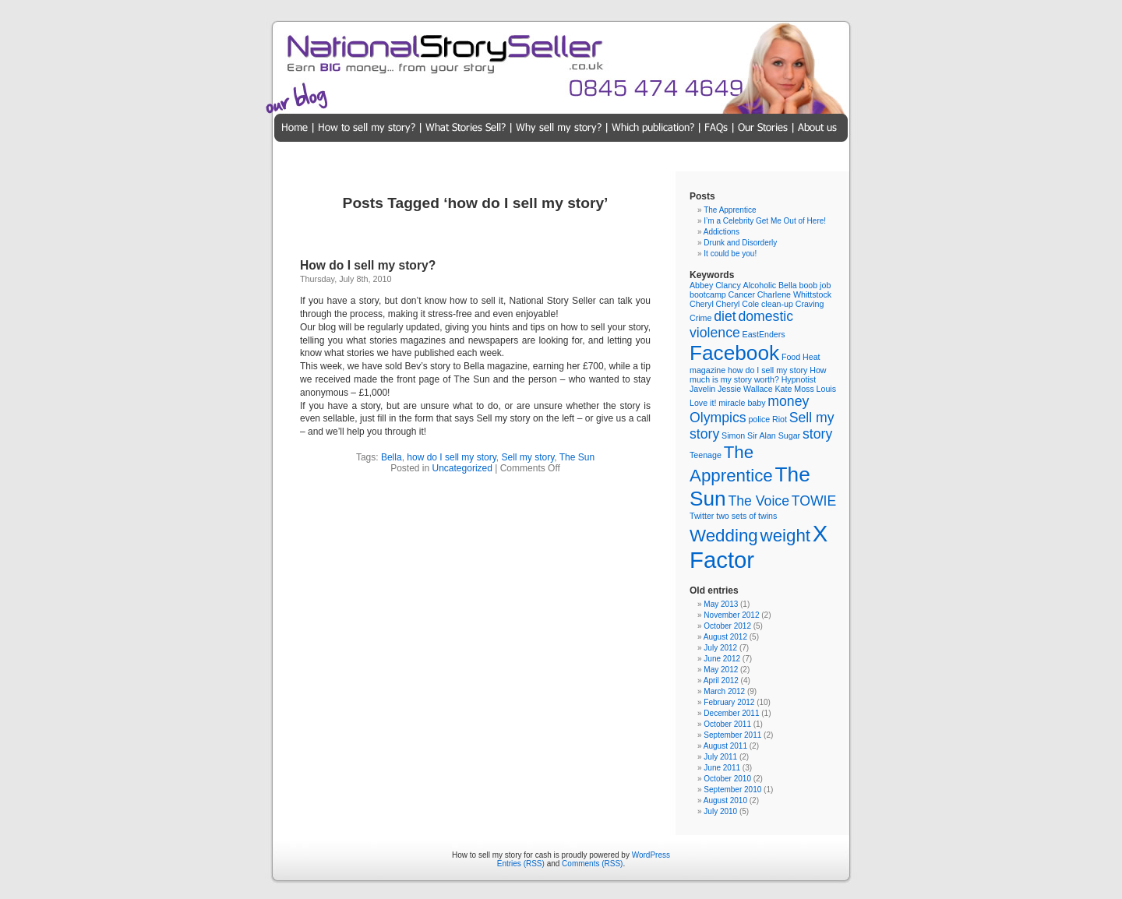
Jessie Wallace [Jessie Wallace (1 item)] (745, 388)
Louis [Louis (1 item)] (826, 388)
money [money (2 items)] (788, 401)
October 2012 (727, 626)
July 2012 (720, 647)
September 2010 (732, 789)
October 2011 (727, 724)
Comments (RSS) (592, 863)
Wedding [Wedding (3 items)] (724, 535)
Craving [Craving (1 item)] (810, 303)
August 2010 (725, 800)
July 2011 (720, 757)
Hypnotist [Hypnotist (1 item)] (799, 379)
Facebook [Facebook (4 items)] (734, 353)
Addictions (721, 231)
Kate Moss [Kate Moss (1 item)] (793, 388)
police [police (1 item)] (759, 419)
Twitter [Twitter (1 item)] (702, 515)
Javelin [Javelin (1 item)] (702, 388)
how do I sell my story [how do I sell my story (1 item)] (767, 370)
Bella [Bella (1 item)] (787, 285)
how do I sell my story (451, 457)
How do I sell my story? (368, 265)
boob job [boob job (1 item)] (815, 285)
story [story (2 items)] (817, 434)
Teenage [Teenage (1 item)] (706, 455)
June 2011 (722, 767)
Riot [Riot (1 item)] (779, 419)
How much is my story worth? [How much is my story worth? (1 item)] (758, 374)
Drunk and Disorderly (740, 242)
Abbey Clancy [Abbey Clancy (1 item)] (715, 285)
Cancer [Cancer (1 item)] (742, 294)
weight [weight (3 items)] (785, 535)
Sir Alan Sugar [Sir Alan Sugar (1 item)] (773, 435)
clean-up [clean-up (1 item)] (777, 303)
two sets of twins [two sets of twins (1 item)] (746, 515)
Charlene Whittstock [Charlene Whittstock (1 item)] (794, 294)
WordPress (651, 855)
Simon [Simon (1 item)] (733, 435)
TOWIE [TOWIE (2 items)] (814, 501)
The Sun (577, 457)
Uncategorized (462, 468)
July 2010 (720, 811)
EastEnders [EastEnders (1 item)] (764, 334)
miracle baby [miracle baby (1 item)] (741, 402)
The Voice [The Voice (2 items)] (758, 501)
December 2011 (731, 713)
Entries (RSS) (521, 863)
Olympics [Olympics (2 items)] (718, 417)
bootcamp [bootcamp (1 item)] (708, 294)
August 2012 (725, 637)
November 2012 (731, 615)
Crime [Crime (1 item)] (700, 318)
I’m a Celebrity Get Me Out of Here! (765, 221)
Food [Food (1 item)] (791, 356)
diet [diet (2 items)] (725, 316)
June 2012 (722, 658)
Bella (391, 457)
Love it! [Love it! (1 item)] (703, 402)
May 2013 (721, 604)
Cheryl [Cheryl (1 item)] (702, 303)
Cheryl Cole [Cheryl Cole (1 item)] (738, 303)
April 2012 (721, 680)
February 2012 (729, 702)
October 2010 (727, 778)
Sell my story (527, 457)
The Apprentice (730, 210)
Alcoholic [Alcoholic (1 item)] (760, 285)
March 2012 (724, 691)
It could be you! (730, 253)
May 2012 (721, 669)
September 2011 (732, 735)
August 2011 (725, 746)
